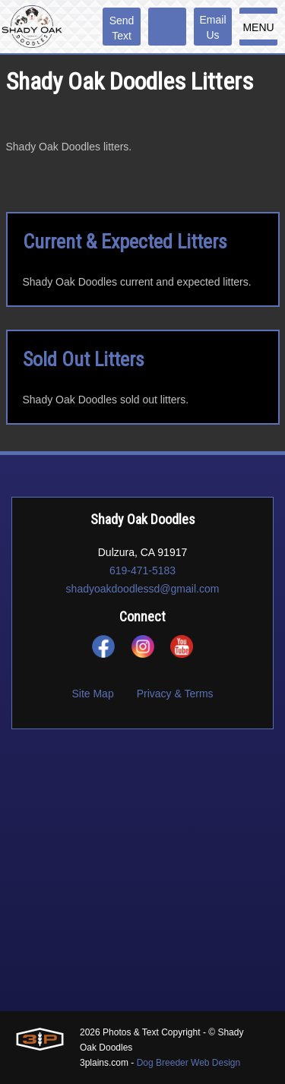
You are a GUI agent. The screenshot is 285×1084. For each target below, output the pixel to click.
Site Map (92, 693)
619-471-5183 (142, 570)
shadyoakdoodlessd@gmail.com (143, 589)
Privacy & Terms (175, 693)
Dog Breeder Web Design (189, 1062)
